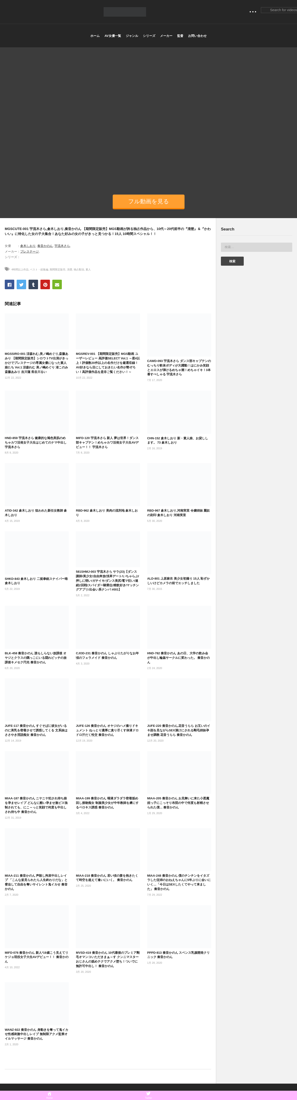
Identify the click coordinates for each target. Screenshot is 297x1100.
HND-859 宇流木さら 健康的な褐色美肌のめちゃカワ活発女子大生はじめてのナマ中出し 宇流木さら (36, 442)
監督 (180, 36)
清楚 (69, 269)
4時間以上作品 (20, 269)
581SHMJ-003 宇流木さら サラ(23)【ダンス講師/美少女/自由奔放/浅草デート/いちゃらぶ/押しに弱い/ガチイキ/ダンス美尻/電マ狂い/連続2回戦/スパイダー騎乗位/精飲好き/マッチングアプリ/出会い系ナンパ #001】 (107, 580)
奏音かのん (45, 246)
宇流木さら (62, 246)
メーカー (166, 36)
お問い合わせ (197, 36)
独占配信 (79, 269)
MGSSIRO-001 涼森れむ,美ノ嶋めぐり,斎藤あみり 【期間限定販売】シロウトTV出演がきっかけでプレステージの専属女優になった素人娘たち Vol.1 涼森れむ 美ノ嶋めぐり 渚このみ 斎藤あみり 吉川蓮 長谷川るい (36, 362)
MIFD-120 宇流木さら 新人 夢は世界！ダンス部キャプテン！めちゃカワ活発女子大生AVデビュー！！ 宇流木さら (107, 442)
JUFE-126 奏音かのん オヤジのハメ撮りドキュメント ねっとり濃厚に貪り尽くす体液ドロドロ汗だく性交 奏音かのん (107, 730)
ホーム (95, 36)
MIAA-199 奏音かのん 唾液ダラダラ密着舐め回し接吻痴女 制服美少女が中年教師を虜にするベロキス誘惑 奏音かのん (107, 803)
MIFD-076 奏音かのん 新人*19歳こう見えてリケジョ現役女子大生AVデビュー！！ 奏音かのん (36, 957)
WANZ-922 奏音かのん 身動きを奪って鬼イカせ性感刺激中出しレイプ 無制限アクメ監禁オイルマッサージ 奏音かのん (36, 1034)
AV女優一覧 (112, 36)
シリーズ (149, 36)
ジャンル (132, 36)
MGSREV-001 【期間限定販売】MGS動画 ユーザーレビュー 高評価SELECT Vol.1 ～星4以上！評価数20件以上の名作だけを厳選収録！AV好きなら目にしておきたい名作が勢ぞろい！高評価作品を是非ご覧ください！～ (108, 362)
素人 (88, 269)
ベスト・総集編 (39, 269)
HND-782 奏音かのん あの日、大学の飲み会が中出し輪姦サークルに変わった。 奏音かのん (178, 657)
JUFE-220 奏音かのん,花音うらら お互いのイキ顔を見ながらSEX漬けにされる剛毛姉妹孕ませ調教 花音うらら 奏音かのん (178, 730)
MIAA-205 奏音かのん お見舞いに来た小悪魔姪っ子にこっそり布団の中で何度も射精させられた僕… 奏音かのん (178, 803)
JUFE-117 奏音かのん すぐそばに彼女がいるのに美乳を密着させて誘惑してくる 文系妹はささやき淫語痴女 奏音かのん (36, 730)
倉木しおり (28, 246)
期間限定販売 (57, 269)
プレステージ (29, 251)
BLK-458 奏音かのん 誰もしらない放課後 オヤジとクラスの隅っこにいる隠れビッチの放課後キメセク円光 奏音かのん (36, 657)
